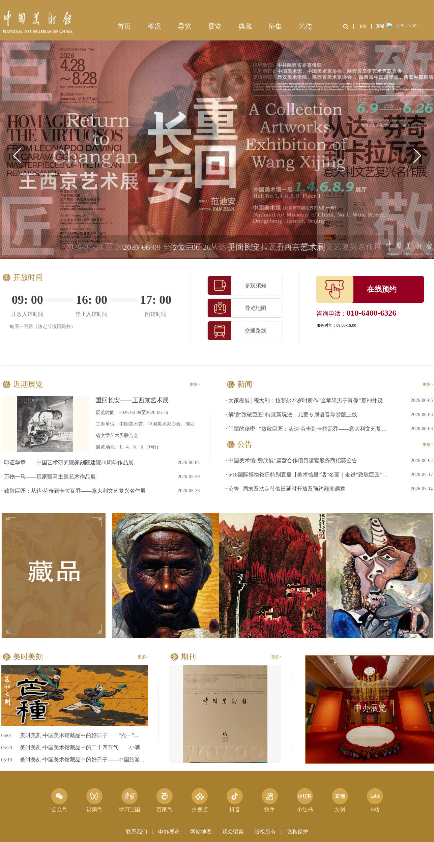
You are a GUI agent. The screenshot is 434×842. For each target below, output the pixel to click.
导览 (184, 26)
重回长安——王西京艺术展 (132, 400)
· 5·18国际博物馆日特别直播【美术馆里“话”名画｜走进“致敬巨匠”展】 (309, 474)
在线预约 (382, 289)
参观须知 (237, 285)
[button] (417, 155)
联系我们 (136, 832)
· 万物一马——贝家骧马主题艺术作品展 (48, 477)
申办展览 (370, 708)
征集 (275, 26)
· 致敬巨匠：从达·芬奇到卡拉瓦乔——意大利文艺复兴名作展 (73, 491)
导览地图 (237, 308)
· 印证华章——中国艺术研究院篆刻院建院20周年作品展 (67, 462)
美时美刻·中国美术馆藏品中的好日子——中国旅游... (82, 759)
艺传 (305, 26)
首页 (124, 26)
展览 (215, 26)
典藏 (245, 26)
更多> (195, 384)
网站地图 (201, 832)
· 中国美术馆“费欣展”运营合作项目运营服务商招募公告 (291, 460)
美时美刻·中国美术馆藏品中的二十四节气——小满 (80, 747)
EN (363, 26)
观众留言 (233, 832)
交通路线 (237, 330)
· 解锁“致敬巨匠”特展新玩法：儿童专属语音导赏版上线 (291, 414)
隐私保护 (297, 832)
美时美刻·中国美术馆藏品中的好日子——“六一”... (79, 735)
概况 (154, 26)
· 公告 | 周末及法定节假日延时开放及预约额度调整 (285, 489)
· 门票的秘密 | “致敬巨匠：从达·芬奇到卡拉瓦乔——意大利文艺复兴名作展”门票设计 (309, 429)
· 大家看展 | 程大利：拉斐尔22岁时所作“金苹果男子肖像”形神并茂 (304, 400)
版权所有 (265, 832)
